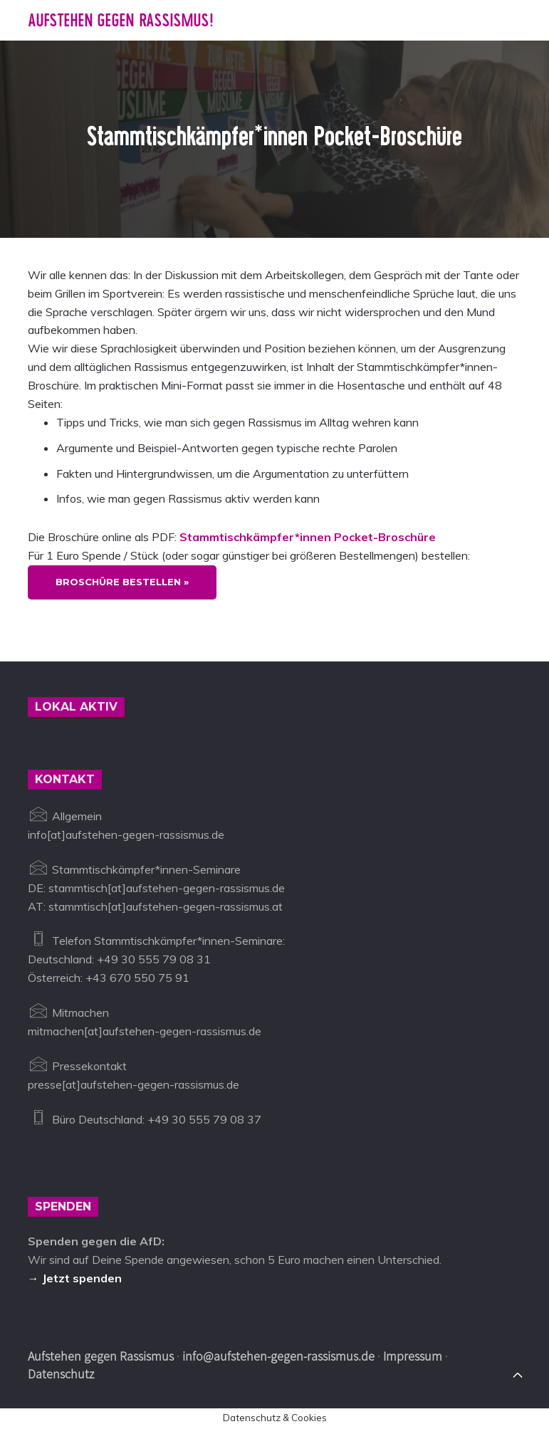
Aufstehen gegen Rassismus (101, 1356)
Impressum (412, 1356)
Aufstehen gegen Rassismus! (121, 20)
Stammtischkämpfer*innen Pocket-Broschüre (307, 537)
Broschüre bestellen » (122, 581)
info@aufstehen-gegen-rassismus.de (278, 1356)
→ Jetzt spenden (75, 1278)
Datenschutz (61, 1374)
